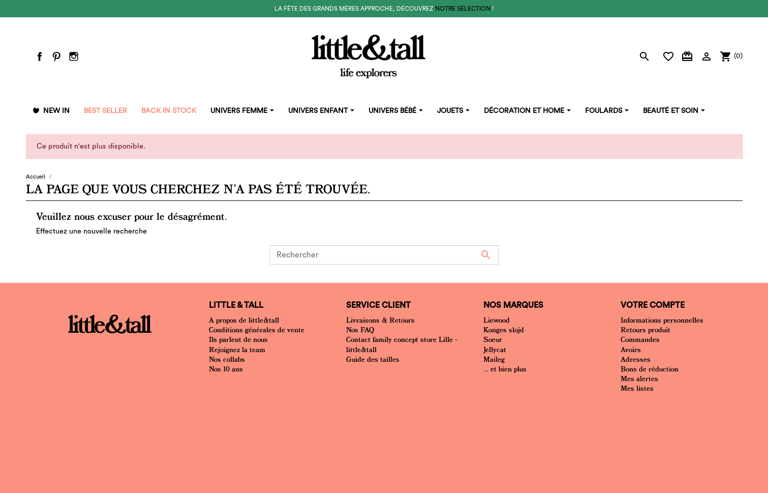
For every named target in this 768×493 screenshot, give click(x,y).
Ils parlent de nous (238, 339)
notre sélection (462, 9)
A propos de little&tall (244, 320)
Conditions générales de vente (256, 329)
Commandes (640, 339)
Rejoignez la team (237, 349)
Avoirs (631, 349)
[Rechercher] (384, 255)
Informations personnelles (662, 320)
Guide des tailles (373, 359)
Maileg (494, 359)
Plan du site (441, 414)
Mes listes (637, 388)
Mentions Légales (388, 414)
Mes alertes (639, 378)
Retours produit (645, 329)
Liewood (496, 320)
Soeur (492, 339)
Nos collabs (227, 359)
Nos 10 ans (226, 368)
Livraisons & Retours (380, 320)
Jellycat (494, 349)
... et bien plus (505, 368)
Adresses (636, 359)
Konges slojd (503, 329)
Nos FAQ (360, 329)
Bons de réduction (650, 368)
